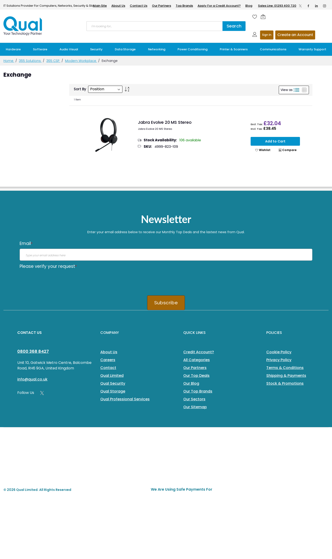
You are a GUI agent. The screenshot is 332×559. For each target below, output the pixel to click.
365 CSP (53, 60)
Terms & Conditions (285, 367)
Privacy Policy (278, 360)
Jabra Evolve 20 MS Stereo (165, 122)
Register (295, 34)
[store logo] (23, 25)
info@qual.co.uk (32, 379)
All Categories (196, 360)
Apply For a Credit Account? (219, 5)
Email (26, 243)
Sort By (80, 89)
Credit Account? (198, 352)
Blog (248, 5)
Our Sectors (194, 399)
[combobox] (154, 26)
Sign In (266, 35)
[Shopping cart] (264, 16)
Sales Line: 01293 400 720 (277, 5)
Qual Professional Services (125, 399)
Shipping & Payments (286, 375)
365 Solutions (30, 60)
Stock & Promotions (285, 383)
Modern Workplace (81, 60)
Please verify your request (48, 266)
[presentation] (55, 281)
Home (8, 60)
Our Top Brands (197, 391)
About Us (118, 5)
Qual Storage (112, 391)
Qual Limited (112, 375)
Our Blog (191, 383)
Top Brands (184, 5)
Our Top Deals (196, 375)
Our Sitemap (195, 407)
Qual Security (112, 383)
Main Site (100, 5)
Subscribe (166, 302)
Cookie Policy (278, 352)
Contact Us (138, 5)
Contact (108, 367)
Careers (107, 360)
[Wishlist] (254, 16)
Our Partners (161, 5)
